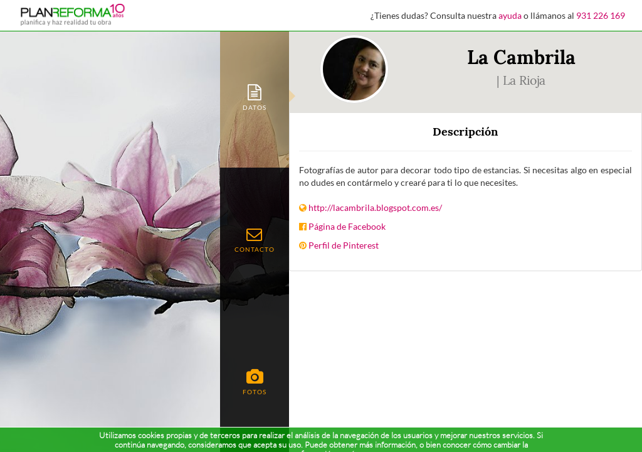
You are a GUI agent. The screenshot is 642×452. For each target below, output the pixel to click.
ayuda (510, 15)
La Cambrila (521, 57)
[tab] (254, 96)
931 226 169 (600, 15)
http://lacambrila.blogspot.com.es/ (375, 207)
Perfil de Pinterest (343, 245)
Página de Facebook (347, 226)
